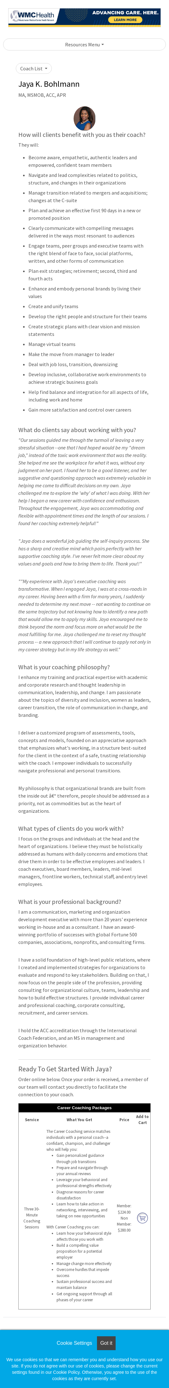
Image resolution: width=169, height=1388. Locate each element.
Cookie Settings (74, 1343)
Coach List (32, 68)
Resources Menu (82, 44)
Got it (106, 1343)
